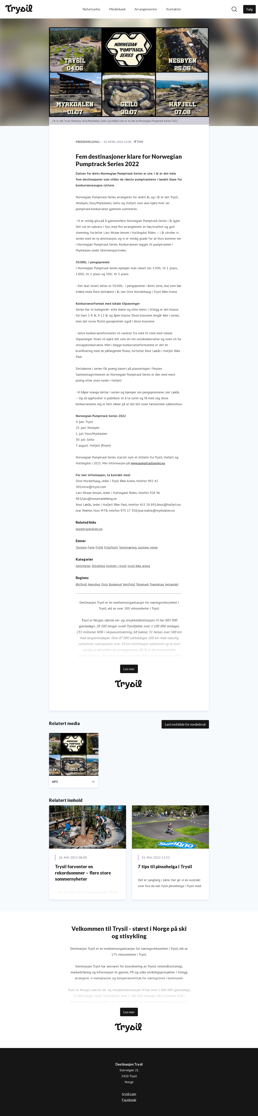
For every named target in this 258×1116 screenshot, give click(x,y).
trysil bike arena (139, 566)
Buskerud (115, 584)
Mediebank (117, 9)
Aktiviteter (83, 566)
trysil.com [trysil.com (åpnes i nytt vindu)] (129, 1094)
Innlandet (171, 584)
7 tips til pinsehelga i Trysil (165, 866)
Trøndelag (157, 584)
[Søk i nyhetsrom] (234, 9)
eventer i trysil (116, 566)
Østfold (81, 584)
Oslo (104, 584)
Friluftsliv (111, 547)
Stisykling (98, 566)
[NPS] (73, 754)
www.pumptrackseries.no (148, 463)
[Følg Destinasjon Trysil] (249, 9)
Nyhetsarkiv (91, 9)
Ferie (91, 547)
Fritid (99, 547)
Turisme (81, 547)
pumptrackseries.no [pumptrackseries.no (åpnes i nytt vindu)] (89, 529)
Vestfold (129, 584)
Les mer (129, 669)
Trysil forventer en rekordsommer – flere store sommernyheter (83, 873)
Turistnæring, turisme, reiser (138, 547)
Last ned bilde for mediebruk (185, 724)
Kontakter (173, 9)
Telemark (142, 584)
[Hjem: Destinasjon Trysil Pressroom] (19, 9)
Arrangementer (146, 9)
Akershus (94, 584)
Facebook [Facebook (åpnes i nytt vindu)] (129, 1100)
